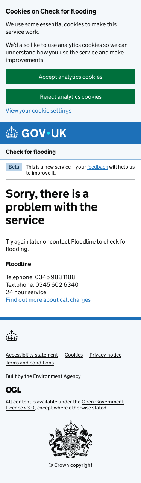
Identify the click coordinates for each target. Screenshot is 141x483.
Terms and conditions (30, 362)
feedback (97, 166)
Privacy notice (105, 354)
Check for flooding (31, 151)
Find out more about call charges (48, 299)
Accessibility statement (32, 354)
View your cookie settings (38, 110)
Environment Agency (57, 376)
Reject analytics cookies (71, 96)
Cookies (74, 354)
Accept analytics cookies (70, 76)
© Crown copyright (70, 465)
